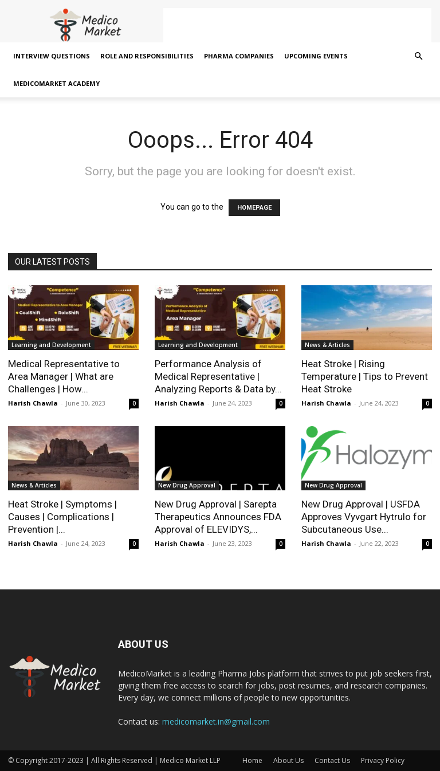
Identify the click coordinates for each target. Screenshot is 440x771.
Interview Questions (51, 56)
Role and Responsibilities (147, 56)
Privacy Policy (382, 760)
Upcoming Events (316, 56)
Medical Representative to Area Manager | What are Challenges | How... (64, 376)
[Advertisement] (297, 25)
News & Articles (327, 345)
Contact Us (332, 760)
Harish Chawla (33, 403)
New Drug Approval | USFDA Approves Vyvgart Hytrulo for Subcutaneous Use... (363, 516)
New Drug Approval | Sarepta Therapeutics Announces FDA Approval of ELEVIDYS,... (218, 516)
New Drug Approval (186, 485)
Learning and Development (51, 345)
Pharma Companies (239, 56)
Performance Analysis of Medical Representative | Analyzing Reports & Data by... (218, 376)
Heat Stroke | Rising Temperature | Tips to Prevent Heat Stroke (364, 376)
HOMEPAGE (254, 207)
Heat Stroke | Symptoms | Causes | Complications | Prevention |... (62, 516)
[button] (418, 56)
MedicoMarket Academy (56, 83)
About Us (288, 760)
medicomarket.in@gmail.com (216, 721)
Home (252, 760)
